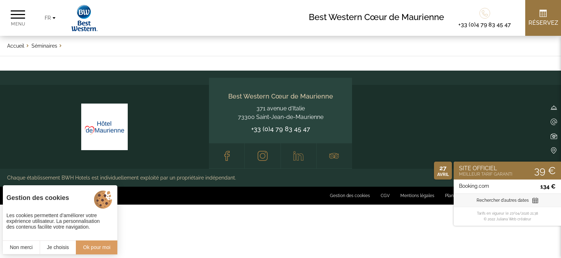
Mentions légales (417, 195)
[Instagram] (262, 155)
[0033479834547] (484, 18)
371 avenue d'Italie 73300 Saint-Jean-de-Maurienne (280, 112)
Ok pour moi (96, 247)
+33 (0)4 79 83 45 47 (280, 129)
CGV (385, 195)
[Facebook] (226, 155)
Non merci (21, 247)
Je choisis (58, 247)
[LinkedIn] (298, 155)
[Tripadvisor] (334, 155)
